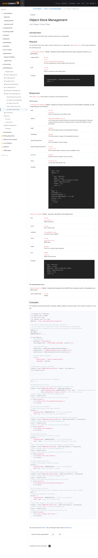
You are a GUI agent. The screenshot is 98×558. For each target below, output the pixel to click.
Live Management (10, 87)
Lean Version (9, 122)
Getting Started (8, 20)
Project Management (11, 75)
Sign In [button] (93, 3)
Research (64, 3)
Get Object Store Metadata (14, 100)
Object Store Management (12, 94)
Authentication (9, 71)
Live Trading (6, 49)
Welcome (7, 17)
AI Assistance (8, 113)
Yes (53, 540)
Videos (43, 533)
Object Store (8, 60)
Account (7, 119)
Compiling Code (9, 81)
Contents (32, 14)
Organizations (6, 27)
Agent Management (10, 125)
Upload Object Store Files (14, 97)
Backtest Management (11, 84)
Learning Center (7, 31)
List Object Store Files (17, 110)
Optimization (6, 53)
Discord (69, 533)
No (60, 540)
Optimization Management (12, 91)
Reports (7, 116)
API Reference (6, 67)
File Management (10, 78)
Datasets (5, 46)
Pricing (58, 3)
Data (78, 3)
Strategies (72, 3)
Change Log (4, 155)
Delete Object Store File (13, 106)
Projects (5, 35)
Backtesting (6, 42)
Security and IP (8, 24)
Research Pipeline (9, 57)
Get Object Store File (12, 103)
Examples (8, 128)
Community (6, 64)
